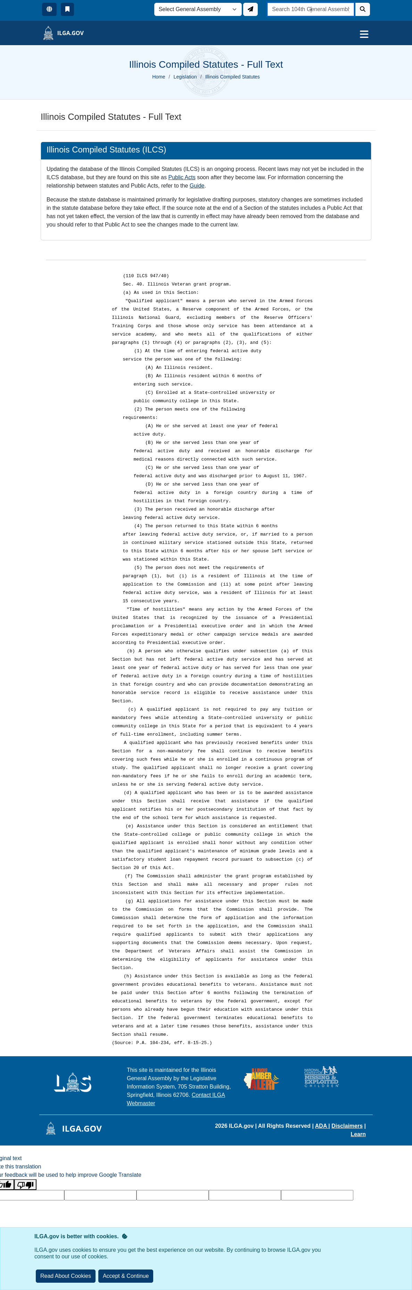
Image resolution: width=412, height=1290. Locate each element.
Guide (197, 186)
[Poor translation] (25, 1184)
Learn (358, 1134)
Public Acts (181, 177)
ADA (322, 1126)
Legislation (185, 77)
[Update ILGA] (250, 9)
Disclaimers (347, 1126)
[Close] (126, 1276)
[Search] (362, 9)
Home (158, 77)
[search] (310, 9)
